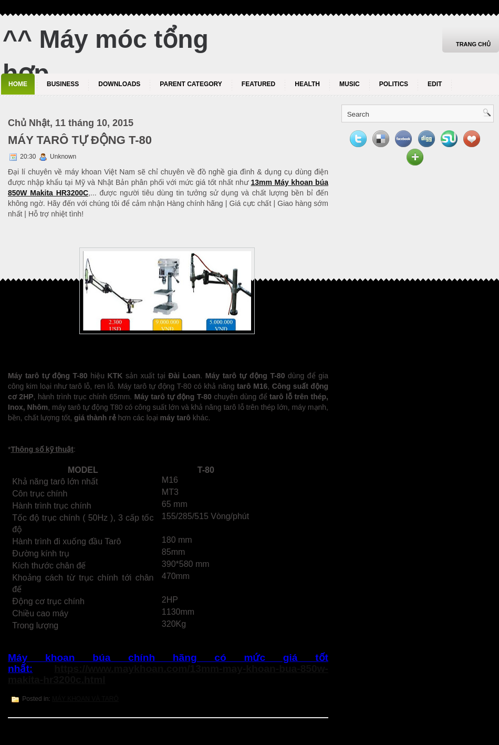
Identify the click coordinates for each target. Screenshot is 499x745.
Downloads (119, 84)
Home (17, 84)
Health (307, 84)
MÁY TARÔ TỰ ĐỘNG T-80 (80, 140)
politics (393, 84)
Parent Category (191, 84)
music (349, 84)
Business (63, 84)
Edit (435, 84)
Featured (258, 84)
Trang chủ (473, 44)
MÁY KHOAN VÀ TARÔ (85, 698)
